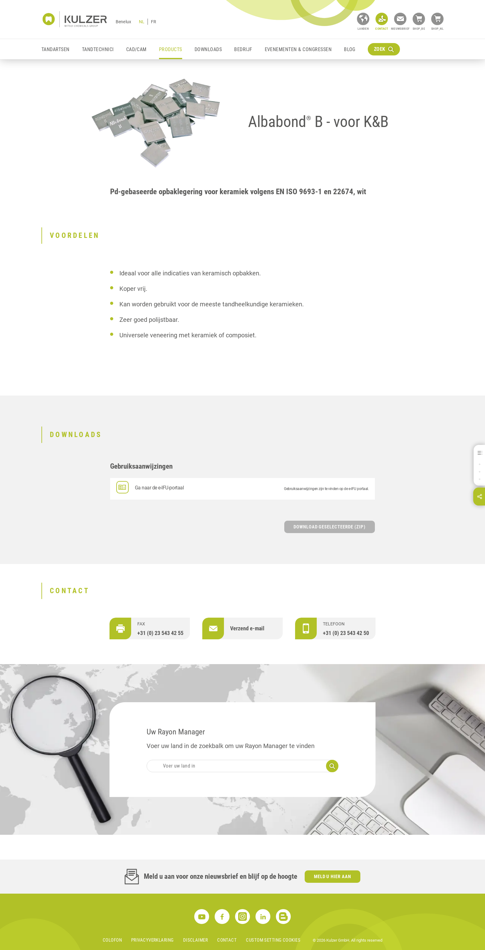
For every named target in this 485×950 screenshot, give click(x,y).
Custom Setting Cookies (273, 940)
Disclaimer (195, 940)
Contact (227, 940)
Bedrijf (243, 49)
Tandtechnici (98, 49)
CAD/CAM (136, 49)
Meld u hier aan (332, 876)
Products (170, 49)
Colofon (112, 940)
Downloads (208, 49)
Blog (349, 49)
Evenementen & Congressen (298, 49)
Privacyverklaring (152, 940)
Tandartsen (55, 49)
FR (153, 21)
